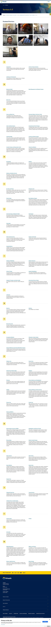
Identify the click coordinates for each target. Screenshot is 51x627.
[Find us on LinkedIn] (21, 573)
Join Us (25, 606)
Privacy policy (3, 624)
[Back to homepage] (3, 1)
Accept (45, 621)
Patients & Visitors (25, 596)
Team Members (25, 603)
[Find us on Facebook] (13, 573)
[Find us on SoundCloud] (24, 573)
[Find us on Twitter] (15, 573)
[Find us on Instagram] (18, 573)
